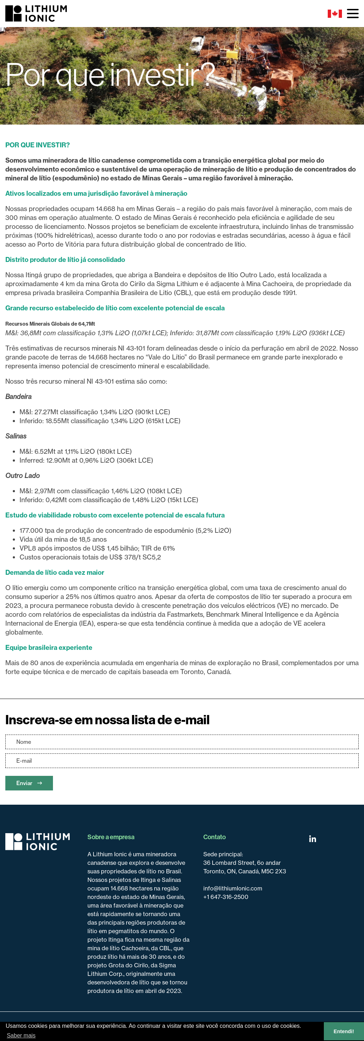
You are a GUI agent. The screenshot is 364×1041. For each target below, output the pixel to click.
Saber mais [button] (21, 1035)
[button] (353, 13)
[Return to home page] (37, 841)
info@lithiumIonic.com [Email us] (232, 888)
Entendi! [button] (344, 1031)
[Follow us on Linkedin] (312, 839)
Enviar (29, 783)
